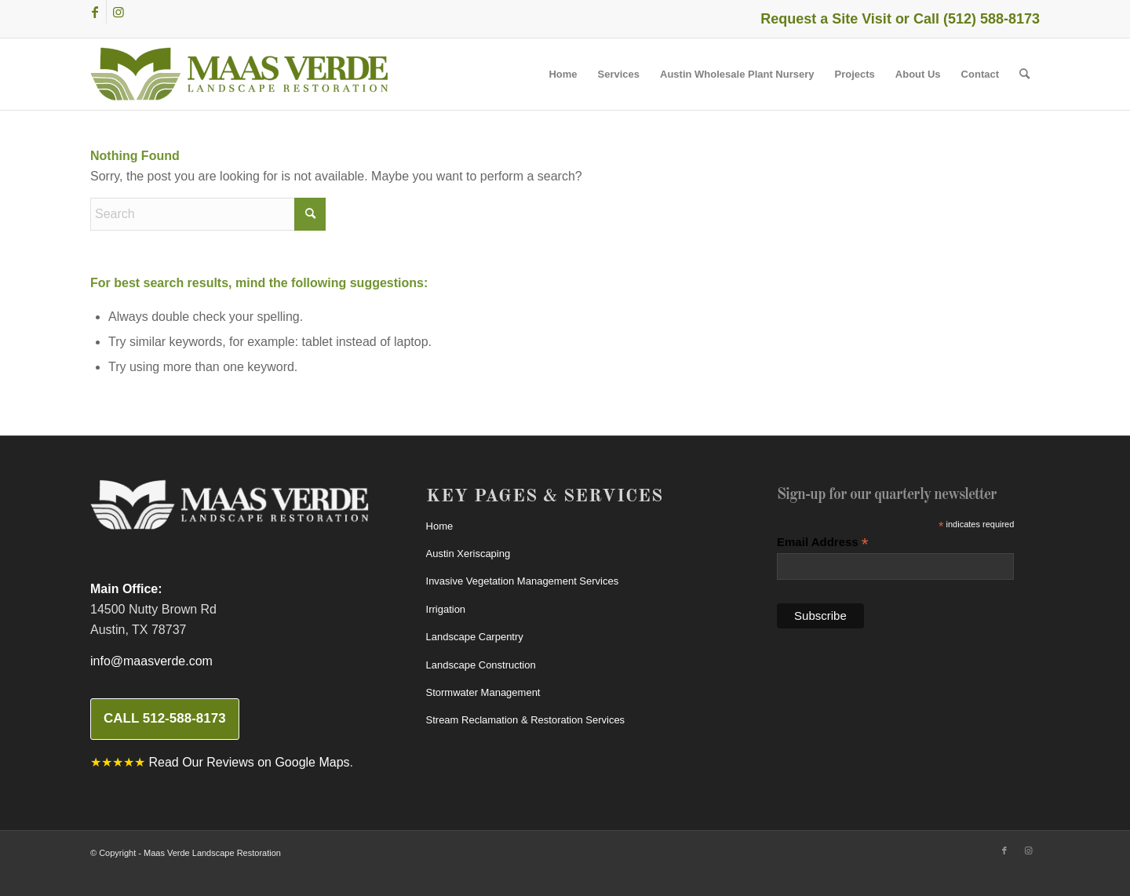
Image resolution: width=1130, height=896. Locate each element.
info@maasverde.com (151, 661)
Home (440, 526)
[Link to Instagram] (118, 12)
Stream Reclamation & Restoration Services (525, 720)
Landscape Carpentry (474, 637)
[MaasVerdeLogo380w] (239, 74)
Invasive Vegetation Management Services (522, 581)
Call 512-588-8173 (165, 718)
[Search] (1024, 74)
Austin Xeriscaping (468, 553)
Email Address (823, 542)
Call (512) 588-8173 (976, 19)
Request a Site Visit (825, 19)
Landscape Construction (481, 665)
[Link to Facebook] (94, 12)
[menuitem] (562, 74)
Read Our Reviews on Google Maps (248, 762)
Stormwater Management (483, 692)
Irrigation (446, 609)
